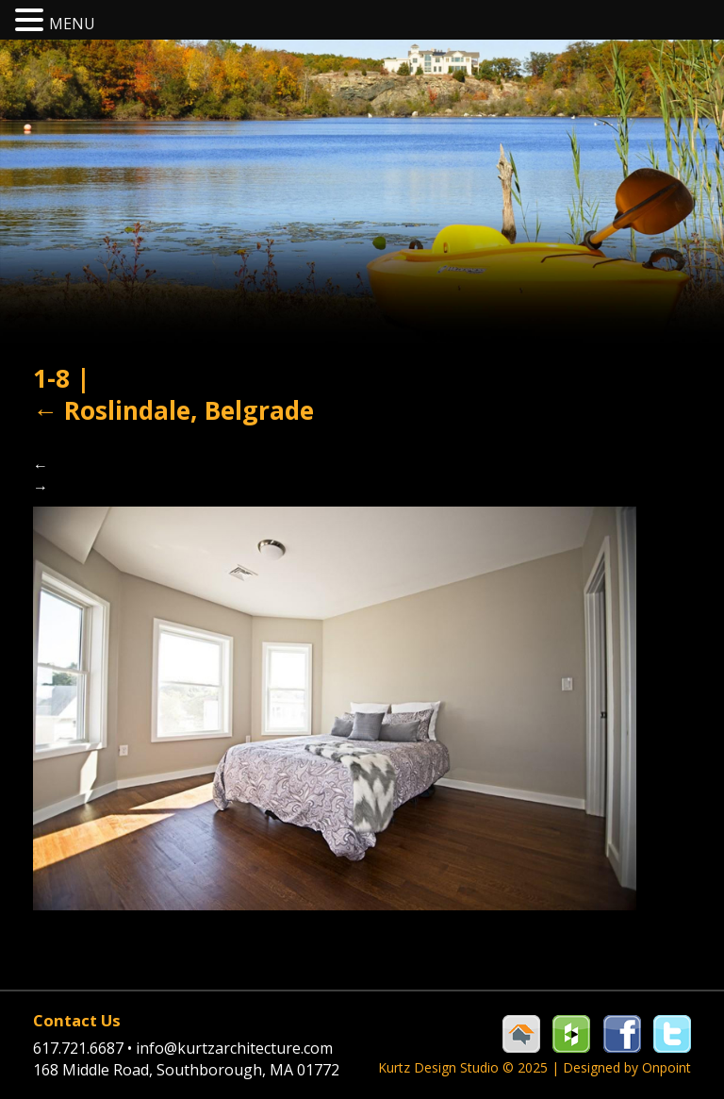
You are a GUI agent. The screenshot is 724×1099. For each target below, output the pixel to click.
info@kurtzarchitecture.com (234, 1048)
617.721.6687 (84, 1048)
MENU (72, 23)
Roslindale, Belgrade (173, 410)
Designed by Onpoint (627, 1067)
